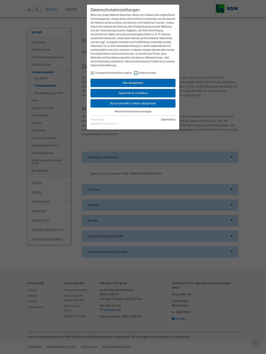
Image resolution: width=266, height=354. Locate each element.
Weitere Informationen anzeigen (133, 111)
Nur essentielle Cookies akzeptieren (133, 103)
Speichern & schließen (133, 93)
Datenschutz (168, 119)
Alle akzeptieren (133, 83)
